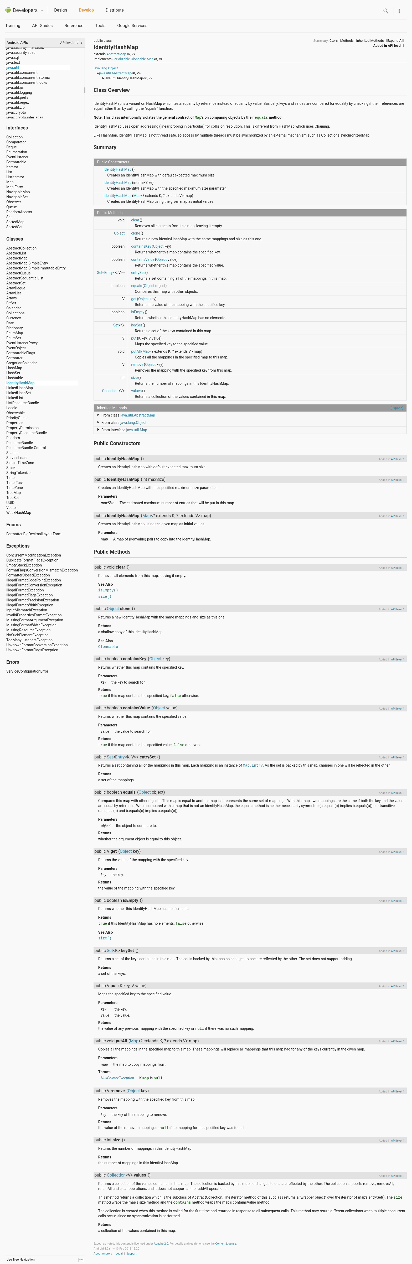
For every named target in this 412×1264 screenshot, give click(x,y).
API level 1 (396, 46)
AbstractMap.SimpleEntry (27, 263)
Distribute (115, 10)
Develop (86, 10)
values (136, 391)
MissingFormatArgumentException (34, 620)
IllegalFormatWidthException (29, 605)
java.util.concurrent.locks (26, 82)
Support (131, 1253)
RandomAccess (19, 212)
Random (13, 438)
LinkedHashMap (19, 388)
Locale (11, 408)
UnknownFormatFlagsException (32, 650)
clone (135, 233)
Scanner (13, 453)
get (133, 299)
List (9, 172)
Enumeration (16, 152)
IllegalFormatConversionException (34, 585)
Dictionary (14, 328)
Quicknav (41, 10)
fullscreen (81, 1260)
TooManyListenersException (29, 640)
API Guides (42, 25)
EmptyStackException (24, 565)
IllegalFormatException (25, 590)
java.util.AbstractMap (115, 73)
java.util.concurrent (22, 72)
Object (119, 233)
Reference (73, 25)
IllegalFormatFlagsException (29, 595)
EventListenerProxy (22, 343)
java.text (13, 62)
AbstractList (16, 253)
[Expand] (397, 408)
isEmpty (137, 312)
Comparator (16, 142)
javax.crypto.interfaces (24, 117)
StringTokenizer (19, 473)
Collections (15, 313)
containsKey (141, 246)
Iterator (12, 167)
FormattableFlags (20, 353)
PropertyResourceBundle (26, 433)
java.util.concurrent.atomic (28, 77)
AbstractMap (17, 258)
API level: (67, 43)
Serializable (121, 59)
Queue (11, 207)
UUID (10, 503)
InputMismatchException (26, 610)
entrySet (138, 273)
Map (10, 182)
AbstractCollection (21, 248)
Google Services (132, 25)
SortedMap (15, 222)
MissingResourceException (28, 630)
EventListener (17, 157)
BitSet (11, 303)
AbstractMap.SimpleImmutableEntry (36, 268)
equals (136, 286)
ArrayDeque (15, 288)
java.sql (12, 57)
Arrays (11, 298)
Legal (119, 1253)
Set (9, 217)
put (133, 338)
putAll (136, 351)
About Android (103, 1253)
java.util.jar (15, 87)
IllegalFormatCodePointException (33, 580)
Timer (11, 478)
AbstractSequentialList (24, 278)
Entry (108, 273)
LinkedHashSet (18, 393)
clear (135, 220)
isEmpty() (108, 590)
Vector (11, 508)
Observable (15, 413)
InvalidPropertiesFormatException (34, 615)
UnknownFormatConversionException (37, 645)
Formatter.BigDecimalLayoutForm (33, 534)
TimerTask (15, 483)
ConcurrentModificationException (33, 555)
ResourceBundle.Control (26, 448)
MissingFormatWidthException (31, 625)
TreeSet (12, 498)
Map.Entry (14, 187)
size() (104, 597)
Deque (11, 147)
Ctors (333, 41)
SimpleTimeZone (20, 463)
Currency (13, 318)
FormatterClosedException (28, 575)
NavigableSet (17, 197)
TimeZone (14, 488)
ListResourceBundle (22, 403)
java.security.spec (20, 52)
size (134, 378)
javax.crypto (16, 112)
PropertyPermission (22, 428)
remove (137, 364)
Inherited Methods (370, 41)
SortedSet (14, 227)
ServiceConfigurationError (27, 671)
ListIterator (15, 177)
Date (10, 323)
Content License (225, 1243)
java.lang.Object (106, 68)
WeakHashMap (18, 513)
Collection (14, 137)
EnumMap (14, 333)
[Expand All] (395, 41)
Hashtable (14, 378)
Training (12, 25)
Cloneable (138, 59)
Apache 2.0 (161, 1243)
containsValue (142, 259)
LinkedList (14, 398)
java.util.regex (17, 102)
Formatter (14, 358)
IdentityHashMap (20, 383)
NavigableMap (18, 192)
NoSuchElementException (27, 635)
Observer (13, 202)
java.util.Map (136, 430)
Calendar (13, 308)
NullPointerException (117, 1078)
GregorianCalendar (21, 363)
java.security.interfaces (25, 47)
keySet (136, 325)
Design (60, 10)
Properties (14, 423)
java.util (12, 67)
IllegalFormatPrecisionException (32, 600)
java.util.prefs (17, 97)
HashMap (14, 368)
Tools (100, 25)
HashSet (13, 373)
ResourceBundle (19, 443)
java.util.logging (19, 92)
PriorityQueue (17, 418)
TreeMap (13, 493)
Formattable (16, 162)
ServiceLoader (18, 458)
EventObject (16, 348)
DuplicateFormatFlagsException (32, 560)
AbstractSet (15, 283)
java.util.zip (15, 107)
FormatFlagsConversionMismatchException (42, 570)
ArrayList (13, 293)
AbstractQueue (18, 273)
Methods (347, 41)
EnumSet (13, 338)
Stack (11, 468)
